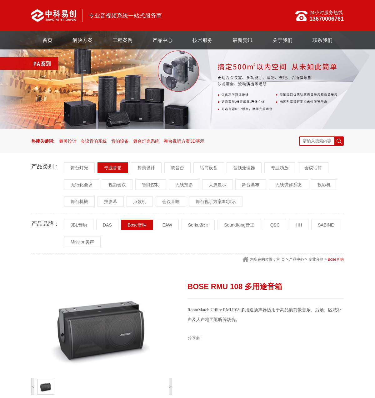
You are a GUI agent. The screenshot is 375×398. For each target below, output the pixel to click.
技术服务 (202, 40)
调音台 (177, 167)
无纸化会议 (81, 184)
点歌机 (139, 201)
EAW (167, 224)
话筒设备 (209, 167)
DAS (107, 224)
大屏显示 (217, 184)
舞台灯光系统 (146, 141)
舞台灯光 (79, 167)
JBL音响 (79, 224)
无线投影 (184, 184)
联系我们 (322, 40)
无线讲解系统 (288, 184)
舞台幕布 (250, 184)
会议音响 (171, 201)
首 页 (280, 259)
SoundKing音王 (239, 224)
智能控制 (150, 184)
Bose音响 (137, 224)
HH (299, 224)
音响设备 (120, 141)
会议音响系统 (94, 141)
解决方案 (82, 40)
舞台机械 (79, 201)
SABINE (326, 224)
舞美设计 (68, 141)
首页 (47, 40)
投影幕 (110, 201)
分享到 (194, 337)
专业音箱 (113, 167)
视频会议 (117, 184)
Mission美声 (82, 241)
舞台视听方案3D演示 (184, 141)
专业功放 (279, 167)
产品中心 (162, 40)
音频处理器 (244, 167)
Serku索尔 (198, 224)
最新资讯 (242, 40)
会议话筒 (313, 167)
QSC (275, 224)
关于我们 (282, 40)
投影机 (324, 184)
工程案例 (122, 40)
